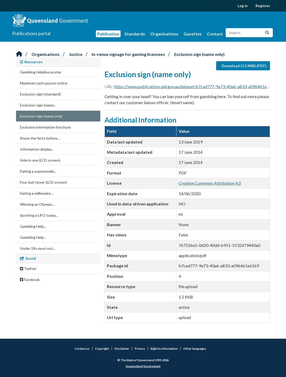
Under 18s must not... (37, 248)
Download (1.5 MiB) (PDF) (244, 65)
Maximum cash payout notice (43, 83)
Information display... (37, 149)
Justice (75, 54)
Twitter (28, 268)
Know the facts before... (40, 138)
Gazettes (193, 33)
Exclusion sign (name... (38, 105)
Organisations (164, 33)
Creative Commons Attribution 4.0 (210, 182)
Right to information (164, 348)
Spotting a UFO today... (39, 215)
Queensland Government (143, 366)
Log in (243, 6)
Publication (108, 33)
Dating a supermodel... (38, 171)
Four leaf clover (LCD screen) (43, 182)
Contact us (82, 348)
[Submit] (267, 32)
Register (263, 6)
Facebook (30, 279)
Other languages (194, 348)
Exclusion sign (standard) (40, 94)
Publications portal (31, 33)
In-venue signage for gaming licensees (128, 54)
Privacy (140, 348)
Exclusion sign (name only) (199, 54)
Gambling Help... (33, 226)
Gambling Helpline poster (40, 72)
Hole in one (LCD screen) (40, 160)
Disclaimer (122, 348)
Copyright (102, 348)
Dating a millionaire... (36, 193)
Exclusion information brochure (45, 127)
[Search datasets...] (249, 32)
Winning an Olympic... (37, 204)
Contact (215, 33)
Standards (134, 33)
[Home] (19, 54)
